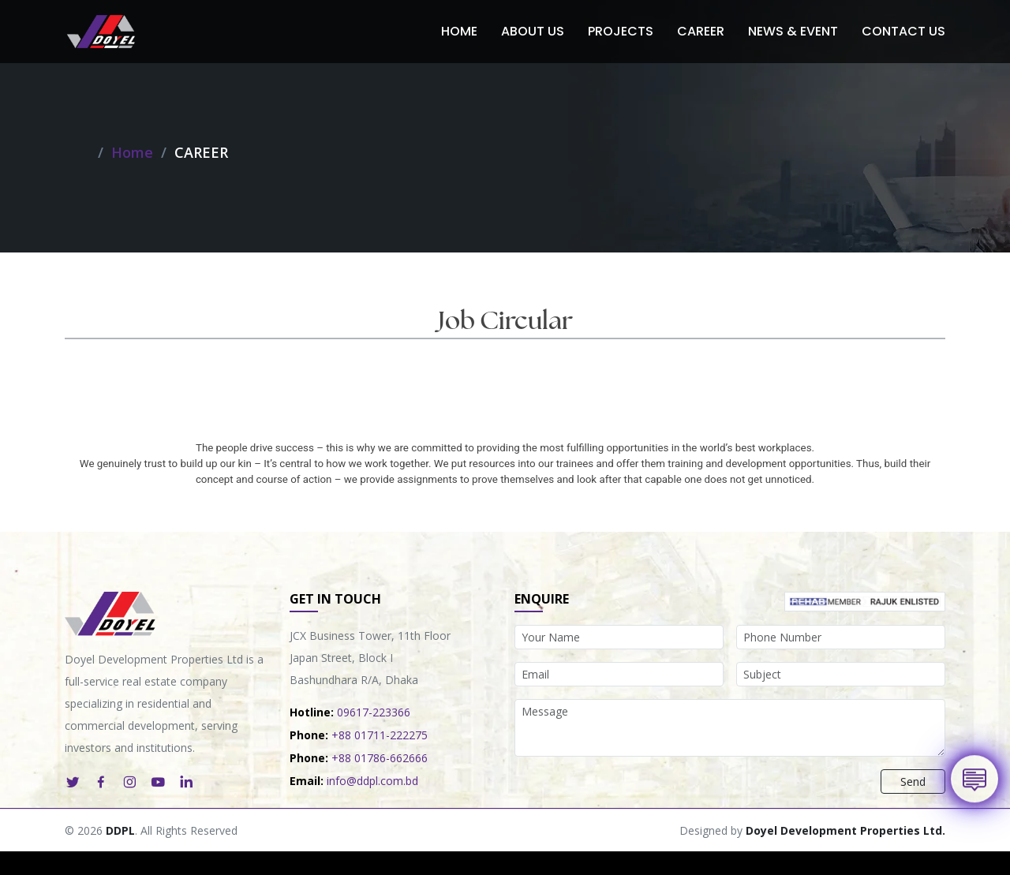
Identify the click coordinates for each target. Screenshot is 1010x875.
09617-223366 (373, 712)
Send (913, 781)
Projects (620, 31)
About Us (532, 31)
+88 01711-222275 (379, 734)
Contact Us (903, 31)
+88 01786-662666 (379, 757)
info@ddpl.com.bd (372, 780)
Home (459, 31)
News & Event (793, 31)
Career (700, 31)
